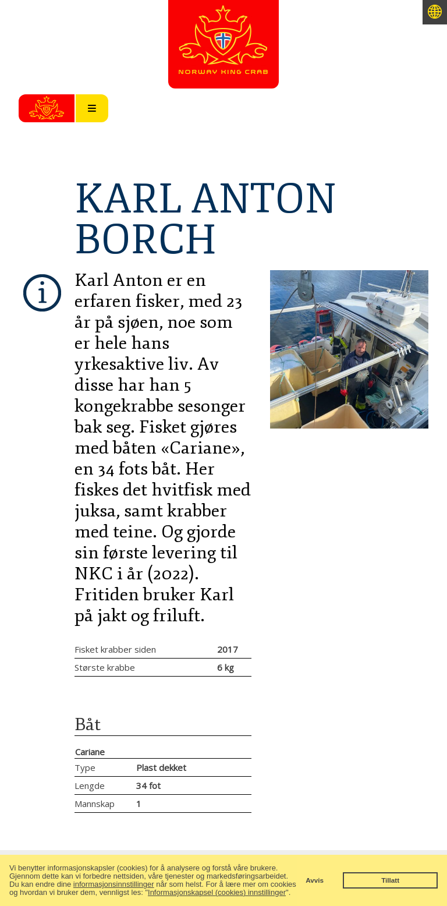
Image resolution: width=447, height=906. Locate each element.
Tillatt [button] (390, 880)
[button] (294, 893)
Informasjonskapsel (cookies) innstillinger (217, 892)
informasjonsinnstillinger (113, 884)
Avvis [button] (315, 880)
